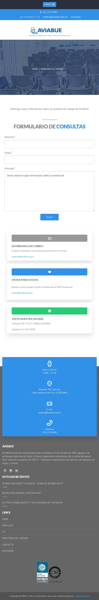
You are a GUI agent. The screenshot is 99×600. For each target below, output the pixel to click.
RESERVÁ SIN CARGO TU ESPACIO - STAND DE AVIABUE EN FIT (32, 483)
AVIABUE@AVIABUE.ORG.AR (55, 17)
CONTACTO (7, 544)
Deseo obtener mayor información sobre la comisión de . (49, 191)
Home (34, 69)
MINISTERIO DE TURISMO (15, 538)
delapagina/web (82, 596)
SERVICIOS (7, 525)
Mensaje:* (10, 168)
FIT (4, 531)
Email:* (8, 152)
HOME (5, 519)
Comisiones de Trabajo (52, 69)
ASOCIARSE (76, 17)
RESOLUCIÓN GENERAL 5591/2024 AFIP (21, 492)
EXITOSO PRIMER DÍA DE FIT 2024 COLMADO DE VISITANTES (32, 502)
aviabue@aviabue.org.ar (23, 256)
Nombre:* (10, 137)
